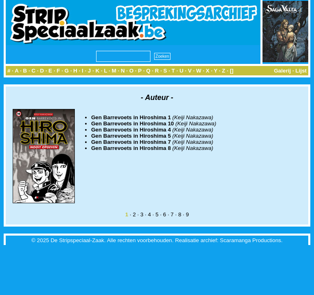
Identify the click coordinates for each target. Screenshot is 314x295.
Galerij (282, 71)
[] (231, 71)
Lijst (301, 71)
